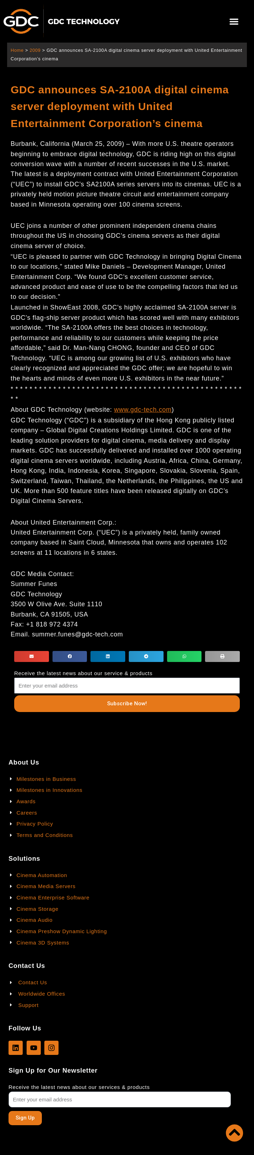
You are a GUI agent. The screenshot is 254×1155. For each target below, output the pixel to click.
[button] (234, 21)
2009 (34, 50)
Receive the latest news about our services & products (79, 1087)
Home (17, 50)
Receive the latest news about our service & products (83, 673)
